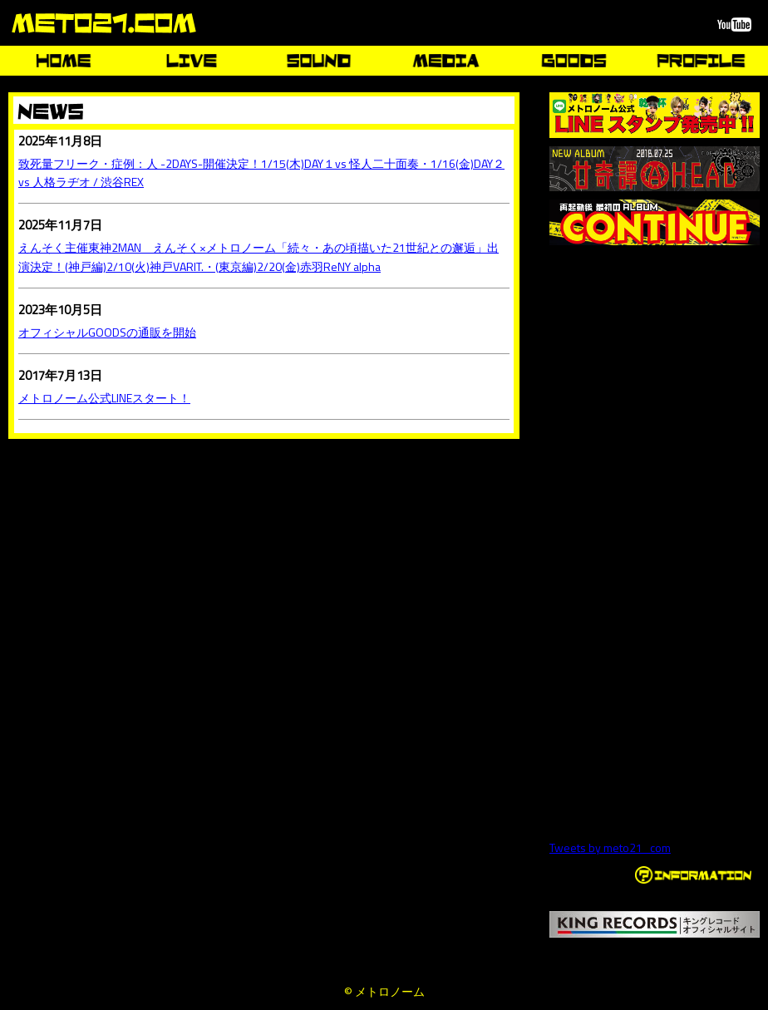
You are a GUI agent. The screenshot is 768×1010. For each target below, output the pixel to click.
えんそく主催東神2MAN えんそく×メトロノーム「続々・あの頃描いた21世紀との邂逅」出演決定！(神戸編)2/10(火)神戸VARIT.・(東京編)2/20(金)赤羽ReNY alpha (258, 256)
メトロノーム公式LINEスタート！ (104, 397)
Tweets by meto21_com (610, 847)
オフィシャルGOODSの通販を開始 (107, 332)
